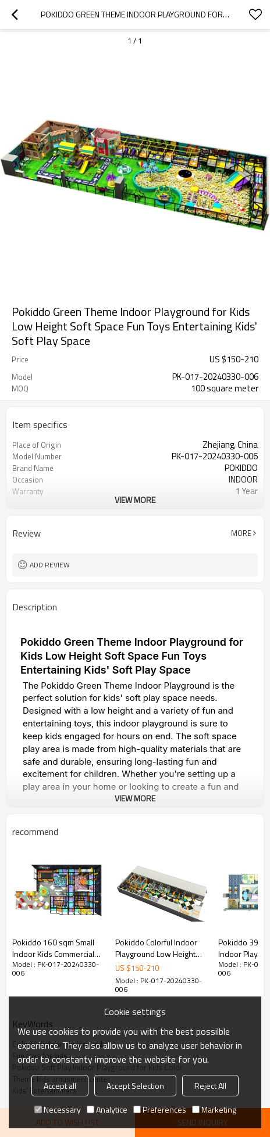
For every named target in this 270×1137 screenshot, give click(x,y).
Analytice (107, 1109)
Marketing (214, 1109)
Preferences (159, 1109)
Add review (50, 564)
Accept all (60, 1086)
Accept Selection (135, 1086)
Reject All (210, 1086)
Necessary (57, 1109)
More (241, 533)
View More (135, 500)
